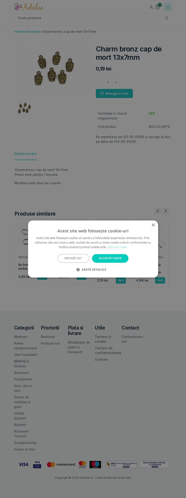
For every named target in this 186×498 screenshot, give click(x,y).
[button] (93, 269)
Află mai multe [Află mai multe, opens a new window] (117, 247)
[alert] (93, 249)
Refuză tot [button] (73, 258)
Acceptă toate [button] (110, 258)
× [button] (153, 225)
